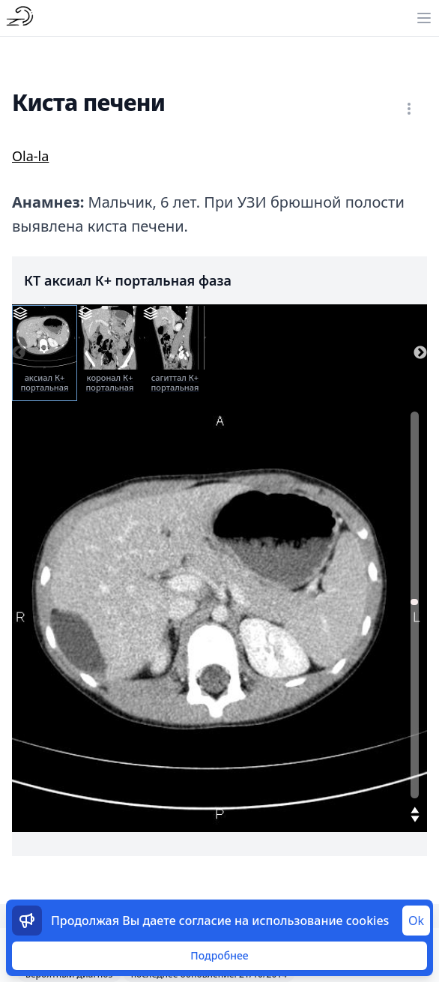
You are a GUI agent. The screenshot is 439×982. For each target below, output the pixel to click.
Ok (416, 920)
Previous (18, 353)
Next (420, 353)
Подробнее (219, 955)
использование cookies (320, 920)
